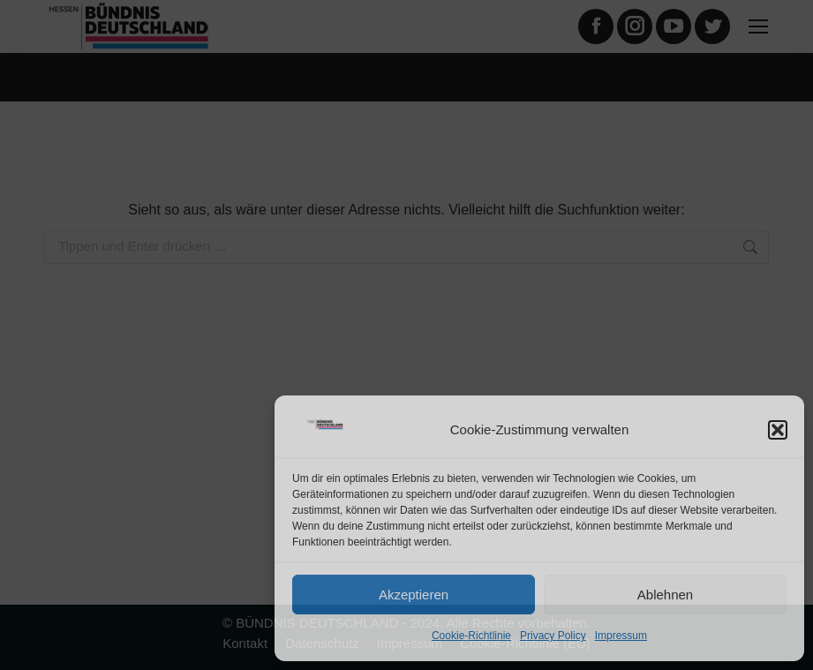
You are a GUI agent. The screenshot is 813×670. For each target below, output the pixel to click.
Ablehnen (665, 594)
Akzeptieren (413, 594)
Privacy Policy (553, 635)
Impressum (621, 635)
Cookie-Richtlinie (471, 635)
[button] (778, 430)
